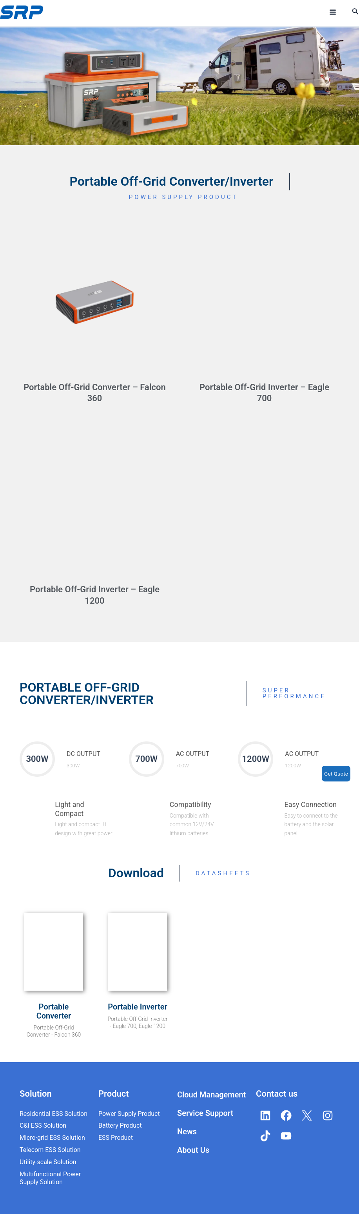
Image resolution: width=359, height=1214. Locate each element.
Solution (36, 1094)
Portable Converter (53, 1011)
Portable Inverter (137, 1006)
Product (113, 1094)
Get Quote (336, 773)
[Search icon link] (355, 13)
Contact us (276, 1094)
